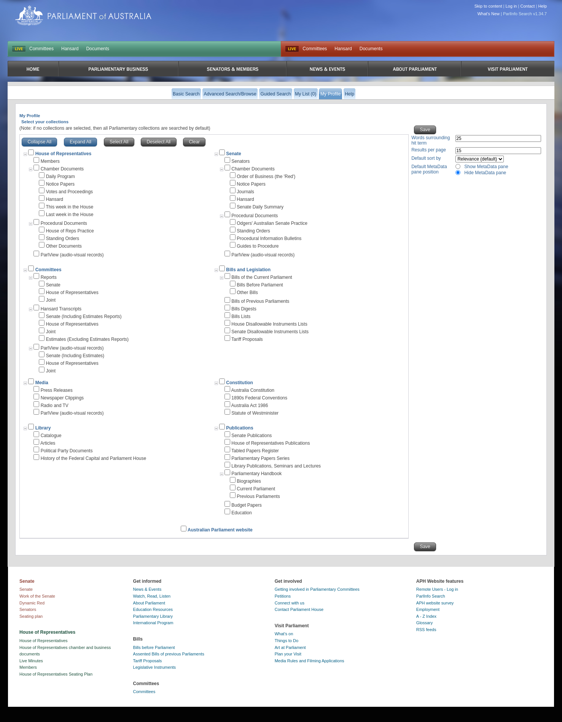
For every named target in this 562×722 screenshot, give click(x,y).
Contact (527, 6)
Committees (41, 48)
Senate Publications (251, 435)
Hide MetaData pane (485, 172)
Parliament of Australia (83, 15)
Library (43, 428)
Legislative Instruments (154, 667)
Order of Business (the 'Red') (266, 176)
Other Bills (247, 292)
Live (292, 49)
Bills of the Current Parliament (261, 277)
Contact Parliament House (299, 609)
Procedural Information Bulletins (269, 238)
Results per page (428, 150)
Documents (97, 48)
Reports (49, 277)
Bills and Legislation (248, 269)
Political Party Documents (67, 450)
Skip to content (488, 6)
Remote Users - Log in (437, 589)
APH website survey (435, 603)
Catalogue (51, 435)
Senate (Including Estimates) (75, 355)
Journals (245, 191)
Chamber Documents (62, 169)
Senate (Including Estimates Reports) (84, 316)
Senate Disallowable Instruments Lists (270, 331)
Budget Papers (246, 505)
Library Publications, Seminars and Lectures (276, 466)
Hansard (69, 48)
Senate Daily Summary (260, 207)
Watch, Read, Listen (152, 596)
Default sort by (426, 158)
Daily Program (60, 176)
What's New (489, 13)
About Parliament (149, 603)
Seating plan (31, 616)
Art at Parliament (290, 647)
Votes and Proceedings (69, 191)
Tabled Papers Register (255, 450)
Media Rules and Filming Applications (309, 660)
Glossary (424, 622)
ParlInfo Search (430, 596)
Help (542, 6)
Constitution (239, 382)
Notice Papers (60, 184)
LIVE (18, 49)
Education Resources (153, 609)
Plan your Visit (288, 654)
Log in (511, 6)
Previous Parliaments (258, 496)
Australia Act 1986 (249, 405)
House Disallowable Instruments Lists (269, 324)
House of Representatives (72, 292)
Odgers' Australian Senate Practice (272, 223)
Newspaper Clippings (62, 398)
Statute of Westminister (255, 413)
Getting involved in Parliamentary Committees (317, 589)
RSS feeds (426, 629)
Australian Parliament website (220, 530)
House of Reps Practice (70, 231)
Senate (233, 153)
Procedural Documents (64, 223)
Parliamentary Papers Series (260, 458)
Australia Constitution (252, 390)
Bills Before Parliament (260, 285)
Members (50, 161)
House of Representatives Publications (270, 443)
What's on (284, 633)
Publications (239, 428)
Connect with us (289, 603)
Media (41, 382)
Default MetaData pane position (429, 169)
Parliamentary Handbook (256, 473)
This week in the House (69, 207)
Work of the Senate (37, 596)
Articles (47, 443)
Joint (51, 300)
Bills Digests (243, 309)
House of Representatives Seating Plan (55, 674)
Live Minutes (31, 660)
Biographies (249, 481)
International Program (153, 622)
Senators (240, 161)
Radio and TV (54, 405)
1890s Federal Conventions (259, 398)
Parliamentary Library (153, 616)
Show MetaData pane (486, 166)
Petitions (283, 596)
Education (241, 512)
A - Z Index (426, 616)
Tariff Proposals (247, 339)
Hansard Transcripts (61, 309)
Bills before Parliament (154, 647)
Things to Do (286, 640)
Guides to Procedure (258, 246)
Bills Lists (240, 316)
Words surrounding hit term (430, 140)
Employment (427, 609)
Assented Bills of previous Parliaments (168, 654)
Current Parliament (256, 488)
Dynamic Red (32, 603)
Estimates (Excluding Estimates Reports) (87, 339)
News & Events (147, 589)
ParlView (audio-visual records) (72, 255)
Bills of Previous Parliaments (260, 301)
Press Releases (57, 390)
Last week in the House (70, 214)
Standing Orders (62, 238)
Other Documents (64, 246)
